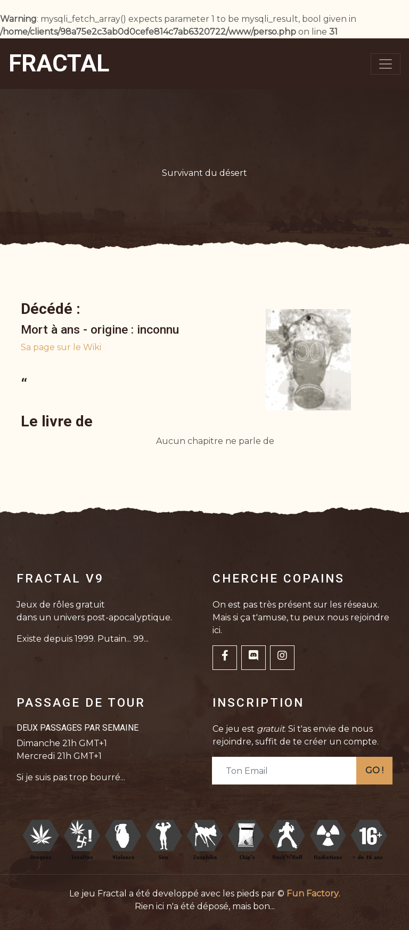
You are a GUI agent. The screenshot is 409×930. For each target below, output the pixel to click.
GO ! (374, 770)
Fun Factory (313, 893)
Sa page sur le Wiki (61, 347)
